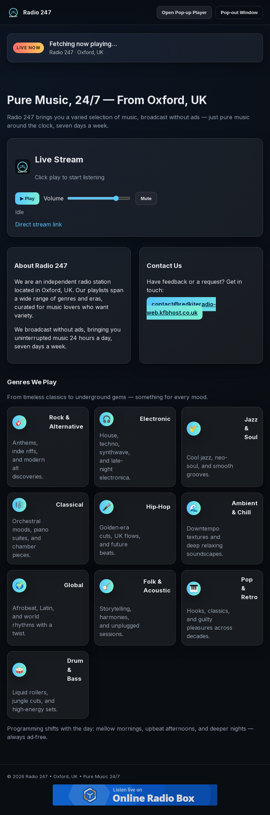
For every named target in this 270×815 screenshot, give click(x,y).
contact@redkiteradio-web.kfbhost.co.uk (181, 308)
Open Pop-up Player (184, 12)
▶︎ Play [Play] (27, 198)
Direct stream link (38, 224)
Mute (146, 198)
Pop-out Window (239, 12)
